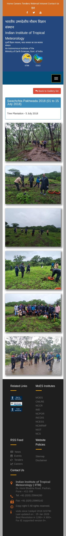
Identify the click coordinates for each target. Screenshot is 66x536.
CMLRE (40, 401)
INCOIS (40, 417)
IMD (38, 409)
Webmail (34, 3)
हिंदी (33, 8)
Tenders (26, 3)
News (18, 451)
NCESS (40, 421)
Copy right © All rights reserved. (33, 505)
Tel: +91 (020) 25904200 (29, 495)
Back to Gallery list (47, 91)
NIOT (38, 429)
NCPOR (40, 413)
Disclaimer (41, 460)
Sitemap (40, 456)
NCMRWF (41, 425)
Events (18, 455)
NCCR (39, 405)
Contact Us (53, 3)
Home (10, 3)
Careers (17, 3)
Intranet (43, 3)
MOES (39, 397)
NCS (38, 433)
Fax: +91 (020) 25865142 (29, 500)
